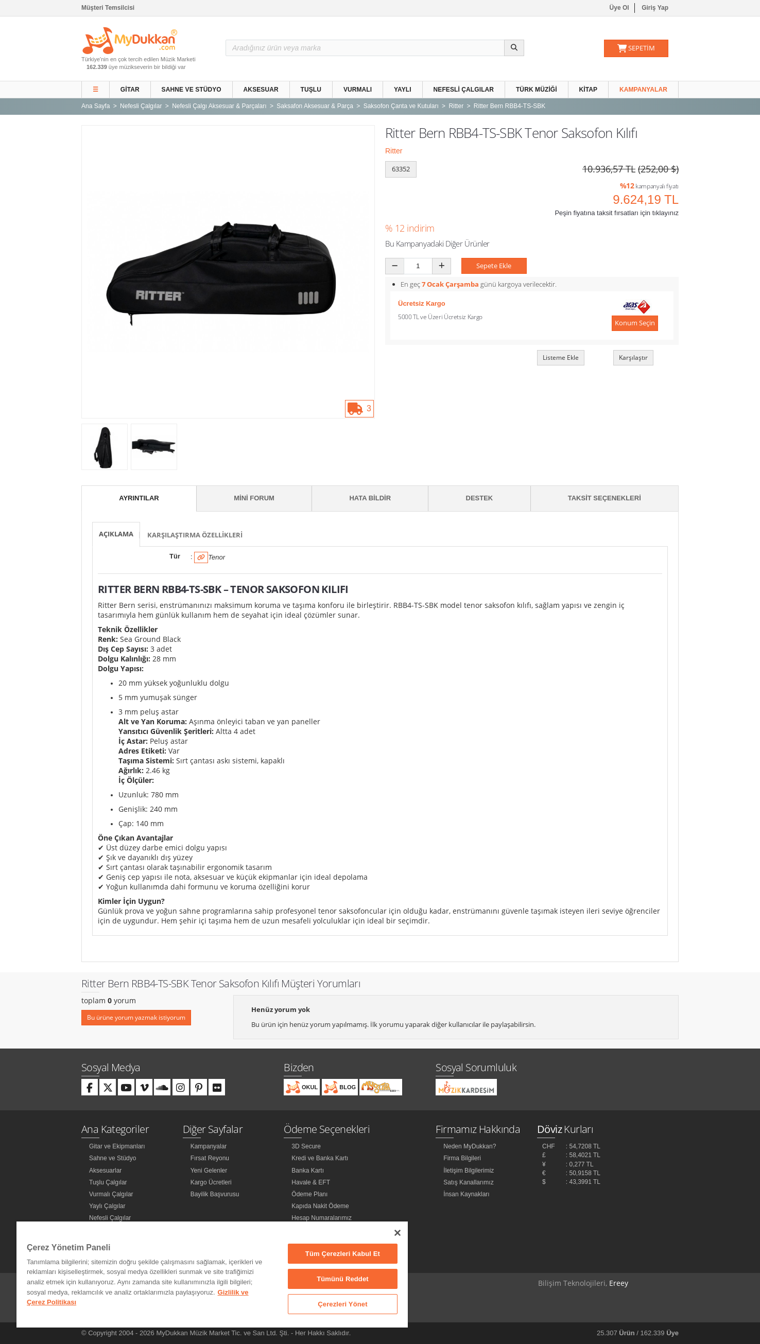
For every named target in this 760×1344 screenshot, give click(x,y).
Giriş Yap (655, 7)
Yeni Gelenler (209, 1170)
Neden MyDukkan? (469, 1146)
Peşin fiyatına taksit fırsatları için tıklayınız (617, 213)
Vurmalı (357, 89)
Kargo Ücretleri (211, 1182)
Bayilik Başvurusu (215, 1194)
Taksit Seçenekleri (604, 498)
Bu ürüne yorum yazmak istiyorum (136, 1017)
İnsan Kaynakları (466, 1194)
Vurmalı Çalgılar (111, 1194)
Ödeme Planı (309, 1194)
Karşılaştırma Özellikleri (195, 534)
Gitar (130, 89)
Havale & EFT (310, 1182)
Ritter (393, 151)
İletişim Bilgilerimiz (468, 1170)
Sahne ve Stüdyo (191, 89)
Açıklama (116, 533)
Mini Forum (254, 498)
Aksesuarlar (105, 1170)
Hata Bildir (370, 498)
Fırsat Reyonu (210, 1158)
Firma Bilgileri (462, 1158)
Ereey (618, 1283)
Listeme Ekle (561, 357)
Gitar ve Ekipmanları (117, 1146)
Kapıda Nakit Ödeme (320, 1206)
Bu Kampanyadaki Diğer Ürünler (437, 243)
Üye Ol (619, 7)
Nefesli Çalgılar (464, 89)
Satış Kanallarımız (468, 1182)
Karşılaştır (633, 357)
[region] (212, 1274)
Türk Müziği (536, 89)
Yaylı (402, 89)
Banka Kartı (307, 1170)
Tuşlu (311, 89)
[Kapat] (397, 1233)
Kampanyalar (643, 89)
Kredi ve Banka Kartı (319, 1158)
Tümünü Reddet (343, 1279)
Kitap (588, 89)
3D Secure (306, 1146)
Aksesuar (261, 89)
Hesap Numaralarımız (321, 1217)
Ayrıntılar (139, 498)
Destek (479, 498)
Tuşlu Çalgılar (108, 1182)
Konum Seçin (635, 322)
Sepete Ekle (493, 265)
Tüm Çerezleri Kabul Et (342, 1254)
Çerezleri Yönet (342, 1304)
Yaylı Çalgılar (107, 1206)
